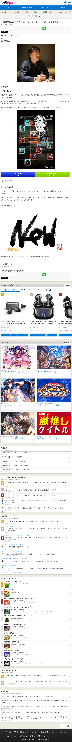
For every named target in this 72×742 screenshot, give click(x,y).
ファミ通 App (7, 3)
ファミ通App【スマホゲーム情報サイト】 (12, 12)
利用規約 (16, 732)
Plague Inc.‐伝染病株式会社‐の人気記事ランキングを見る (15, 558)
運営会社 (23, 732)
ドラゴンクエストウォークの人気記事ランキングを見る (15, 535)
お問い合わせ (9, 732)
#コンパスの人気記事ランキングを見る (11, 526)
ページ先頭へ (66, 726)
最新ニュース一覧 (31, 12)
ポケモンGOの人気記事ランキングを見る (12, 565)
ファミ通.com (53, 732)
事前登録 (30, 16)
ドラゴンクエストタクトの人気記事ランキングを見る (15, 572)
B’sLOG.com (62, 732)
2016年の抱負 (5, 266)
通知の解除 (44, 732)
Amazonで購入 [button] (14, 335)
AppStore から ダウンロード (18, 174)
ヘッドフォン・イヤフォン (10, 290)
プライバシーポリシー (33, 732)
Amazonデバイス (37, 290)
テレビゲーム (50, 290)
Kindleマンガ (25, 290)
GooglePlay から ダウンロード (52, 174)
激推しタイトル (39, 16)
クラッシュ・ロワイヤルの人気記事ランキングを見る (15, 551)
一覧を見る (67, 285)
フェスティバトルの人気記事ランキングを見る (13, 544)
